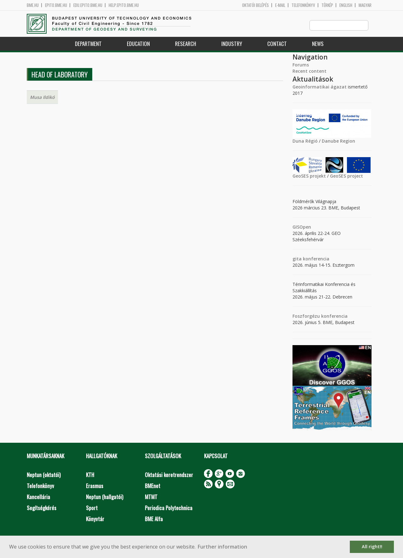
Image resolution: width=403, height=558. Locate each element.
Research (185, 44)
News (318, 44)
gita (297, 259)
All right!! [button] (372, 546)
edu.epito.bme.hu (87, 5)
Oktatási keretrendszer (169, 475)
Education (138, 44)
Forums (300, 65)
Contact (277, 44)
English (345, 5)
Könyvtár (95, 519)
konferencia (315, 259)
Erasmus (94, 486)
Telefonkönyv (303, 5)
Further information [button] (222, 546)
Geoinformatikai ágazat (319, 87)
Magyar (365, 5)
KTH (90, 475)
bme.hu (33, 5)
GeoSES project (346, 176)
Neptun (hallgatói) (104, 497)
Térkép (327, 5)
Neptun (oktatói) (43, 475)
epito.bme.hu (56, 5)
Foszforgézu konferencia (320, 316)
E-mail (280, 5)
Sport (92, 508)
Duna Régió (305, 141)
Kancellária (38, 497)
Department (88, 44)
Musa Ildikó (42, 97)
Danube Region (338, 141)
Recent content (309, 71)
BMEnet (152, 486)
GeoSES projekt (309, 176)
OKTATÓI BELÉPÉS (255, 5)
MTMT (151, 497)
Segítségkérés (41, 508)
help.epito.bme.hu (124, 5)
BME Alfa (154, 519)
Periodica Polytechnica (168, 508)
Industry (231, 44)
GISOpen (301, 227)
